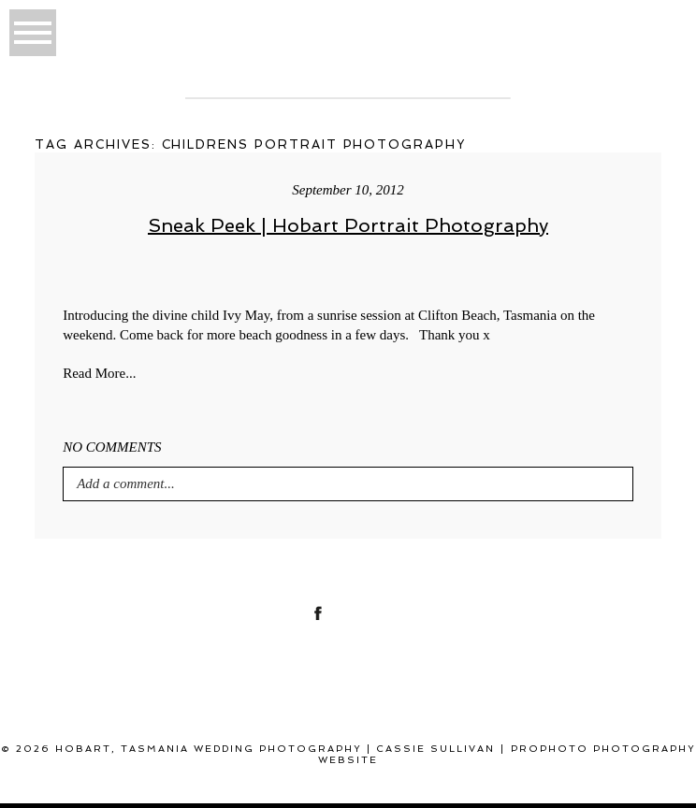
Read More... (99, 373)
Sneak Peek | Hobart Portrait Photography (348, 225)
